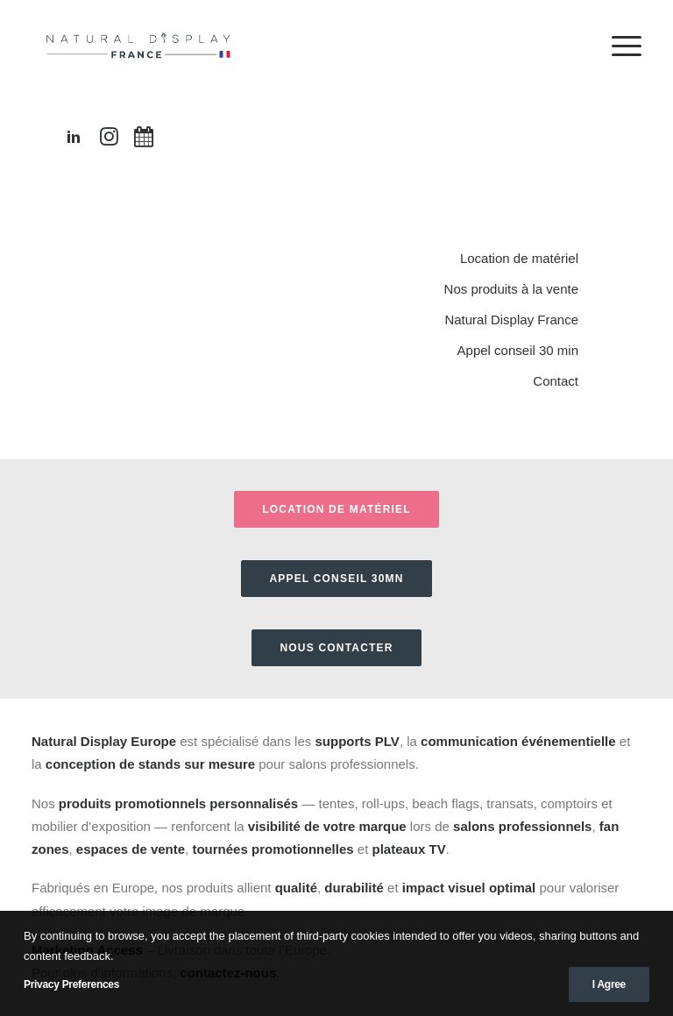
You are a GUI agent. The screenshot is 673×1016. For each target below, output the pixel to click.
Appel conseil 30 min (517, 350)
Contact (555, 380)
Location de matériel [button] (336, 509)
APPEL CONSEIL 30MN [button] (336, 578)
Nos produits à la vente (511, 288)
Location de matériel (519, 258)
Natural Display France (511, 319)
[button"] (73, 140)
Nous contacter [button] (336, 648)
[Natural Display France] (140, 45)
